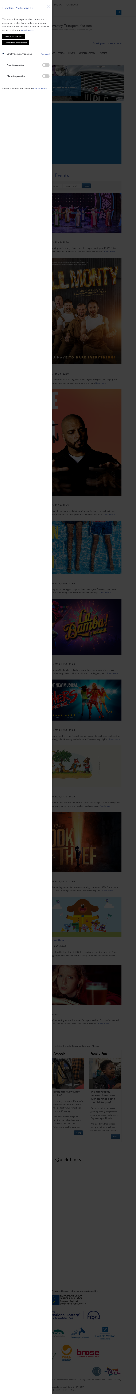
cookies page (27, 30)
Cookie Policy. (40, 88)
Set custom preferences (16, 42)
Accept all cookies (13, 36)
